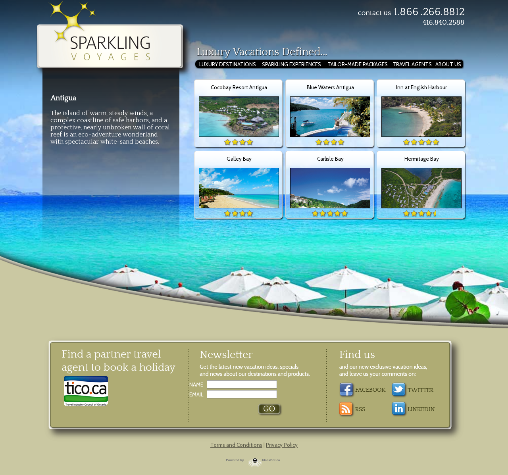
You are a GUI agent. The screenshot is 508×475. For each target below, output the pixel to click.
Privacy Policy (282, 445)
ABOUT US (448, 64)
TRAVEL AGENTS (412, 64)
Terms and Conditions (236, 445)
